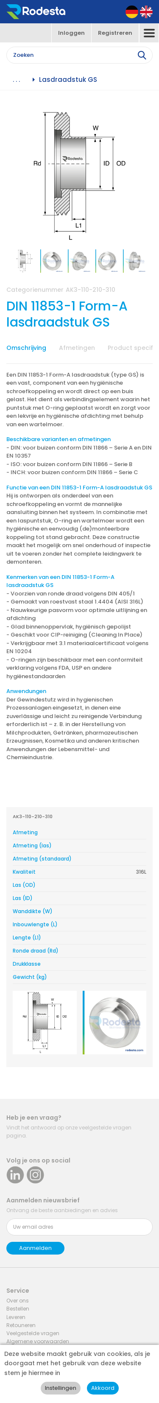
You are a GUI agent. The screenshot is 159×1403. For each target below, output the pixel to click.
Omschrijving (26, 348)
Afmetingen (77, 348)
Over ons (17, 1300)
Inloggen (71, 33)
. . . (16, 79)
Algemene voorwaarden (37, 1341)
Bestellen (17, 1308)
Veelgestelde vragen (32, 1333)
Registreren (115, 33)
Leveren (15, 1317)
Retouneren (21, 1325)
